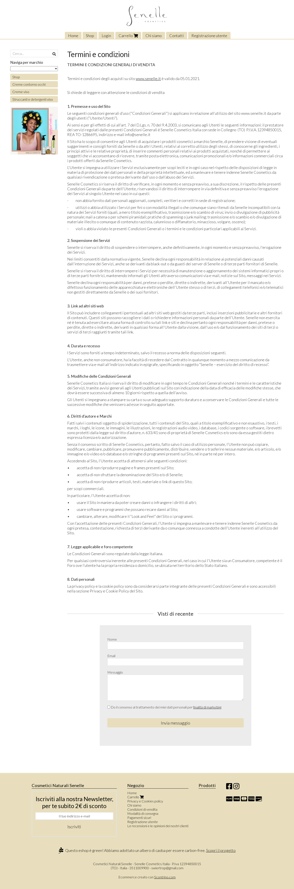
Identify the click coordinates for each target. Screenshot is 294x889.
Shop (90, 35)
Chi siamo (153, 35)
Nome (112, 639)
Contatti (176, 35)
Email (111, 656)
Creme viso (20, 92)
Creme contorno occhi (29, 84)
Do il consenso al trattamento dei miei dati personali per (164, 707)
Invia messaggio (175, 722)
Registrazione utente (209, 35)
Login (106, 35)
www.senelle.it (148, 78)
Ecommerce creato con (147, 877)
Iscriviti (74, 826)
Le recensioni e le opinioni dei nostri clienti (157, 826)
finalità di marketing (207, 707)
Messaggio (115, 672)
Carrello (128, 35)
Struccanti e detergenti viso (32, 99)
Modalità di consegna (142, 813)
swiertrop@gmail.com (167, 868)
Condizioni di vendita (142, 809)
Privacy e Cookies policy (145, 801)
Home (73, 35)
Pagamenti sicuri (139, 817)
